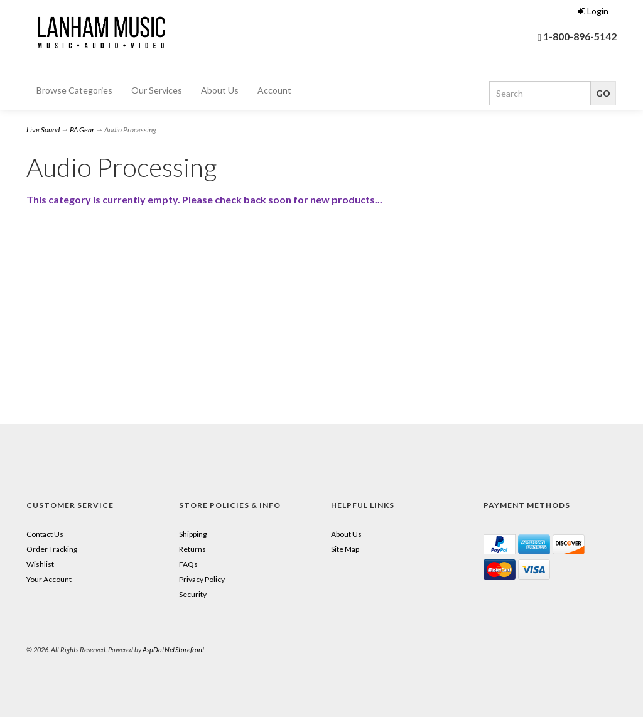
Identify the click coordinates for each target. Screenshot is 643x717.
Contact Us (44, 534)
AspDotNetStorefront (174, 649)
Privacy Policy (202, 579)
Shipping (193, 534)
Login (593, 11)
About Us (220, 90)
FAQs (188, 564)
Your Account (49, 579)
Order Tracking (51, 549)
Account (274, 90)
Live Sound (43, 129)
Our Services (156, 90)
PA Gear (82, 129)
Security (193, 594)
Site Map (345, 549)
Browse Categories (74, 90)
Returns (192, 549)
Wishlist (40, 564)
